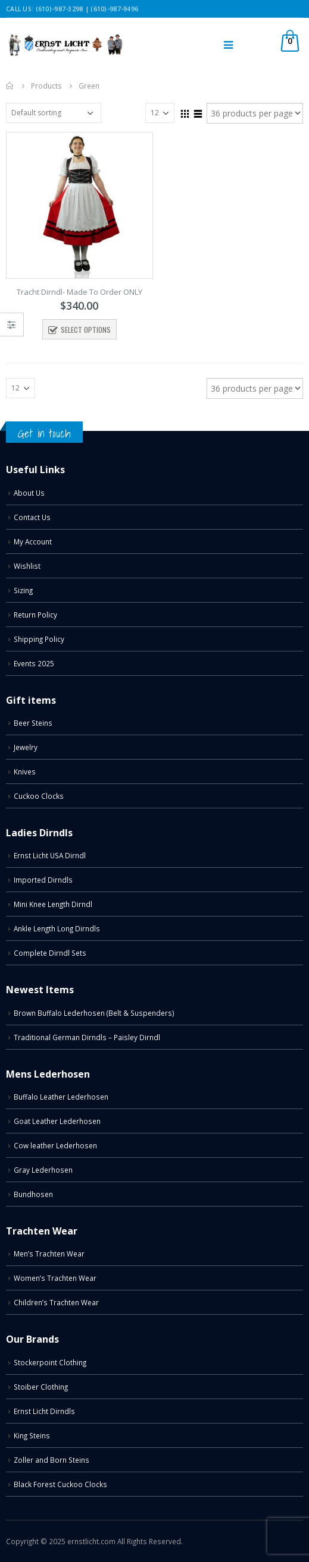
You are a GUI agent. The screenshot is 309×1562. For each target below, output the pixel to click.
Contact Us (32, 517)
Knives (25, 771)
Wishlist (27, 566)
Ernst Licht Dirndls (44, 1411)
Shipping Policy (39, 639)
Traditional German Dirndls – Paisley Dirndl (87, 1037)
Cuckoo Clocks (39, 796)
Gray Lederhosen (43, 1169)
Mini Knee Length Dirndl (53, 904)
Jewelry (26, 747)
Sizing (23, 590)
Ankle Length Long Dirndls (57, 928)
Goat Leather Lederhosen (57, 1121)
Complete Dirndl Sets (50, 953)
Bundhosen (33, 1194)
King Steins (32, 1435)
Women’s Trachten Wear (55, 1278)
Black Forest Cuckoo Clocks (60, 1484)
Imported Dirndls (43, 879)
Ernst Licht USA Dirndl (50, 855)
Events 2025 (34, 663)
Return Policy (35, 614)
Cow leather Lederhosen (55, 1145)
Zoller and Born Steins (51, 1460)
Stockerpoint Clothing (50, 1362)
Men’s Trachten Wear (49, 1253)
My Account (33, 541)
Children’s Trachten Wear (56, 1302)
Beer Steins (33, 723)
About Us (29, 492)
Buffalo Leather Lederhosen (61, 1096)
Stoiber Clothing (41, 1386)
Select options (86, 329)
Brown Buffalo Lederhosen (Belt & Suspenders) (94, 1013)
